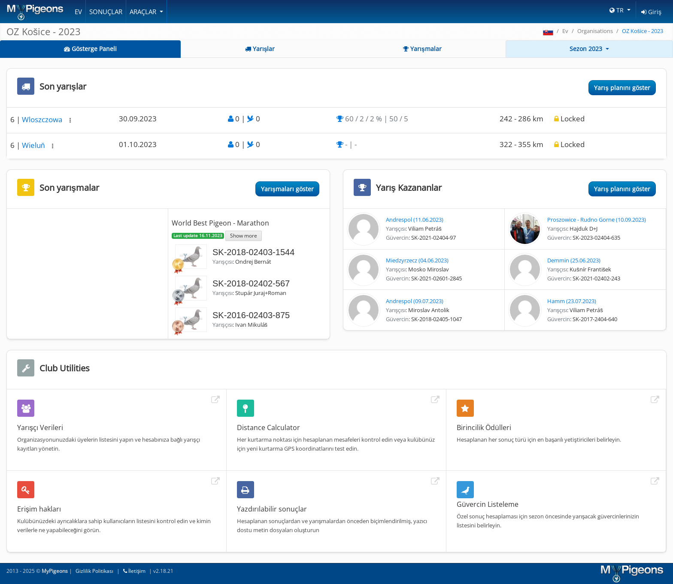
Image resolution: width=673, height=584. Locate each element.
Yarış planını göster (622, 88)
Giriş (651, 12)
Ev (78, 11)
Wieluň (34, 145)
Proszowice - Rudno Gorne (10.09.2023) (596, 219)
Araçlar (144, 11)
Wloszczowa (43, 119)
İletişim (134, 571)
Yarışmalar (422, 49)
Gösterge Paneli (90, 49)
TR (617, 10)
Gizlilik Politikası (94, 571)
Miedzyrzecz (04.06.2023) (417, 260)
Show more (243, 235)
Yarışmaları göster (287, 189)
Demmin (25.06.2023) (573, 260)
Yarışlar (260, 49)
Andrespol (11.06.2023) (414, 219)
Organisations (595, 31)
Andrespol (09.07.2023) (414, 301)
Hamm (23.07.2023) (571, 301)
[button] (70, 120)
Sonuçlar (105, 11)
